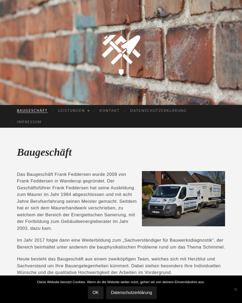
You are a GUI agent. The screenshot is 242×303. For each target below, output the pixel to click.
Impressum (29, 122)
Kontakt (110, 110)
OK (96, 292)
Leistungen (71, 110)
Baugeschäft (32, 110)
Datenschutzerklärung (158, 110)
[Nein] (235, 289)
